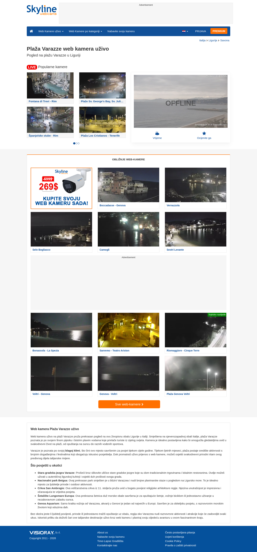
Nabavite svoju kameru (121, 31)
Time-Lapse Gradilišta (110, 541)
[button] (185, 31)
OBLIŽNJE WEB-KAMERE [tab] (128, 159)
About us (102, 532)
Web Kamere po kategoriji (85, 31)
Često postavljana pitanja (180, 532)
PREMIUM (219, 31)
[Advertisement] (146, 16)
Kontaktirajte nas (107, 545)
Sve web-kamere (129, 404)
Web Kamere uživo (51, 31)
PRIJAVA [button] (200, 31)
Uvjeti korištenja (174, 536)
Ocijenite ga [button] (204, 135)
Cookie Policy (173, 541)
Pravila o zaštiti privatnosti (180, 545)
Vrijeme (157, 135)
